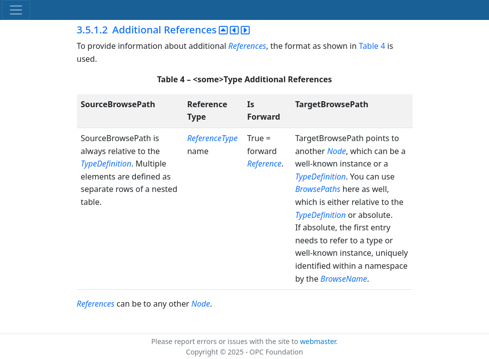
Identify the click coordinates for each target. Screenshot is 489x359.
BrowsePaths (317, 188)
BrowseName (344, 278)
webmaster (318, 341)
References (247, 45)
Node (336, 151)
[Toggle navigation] (16, 10)
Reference (264, 163)
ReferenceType (212, 138)
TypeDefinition (106, 163)
